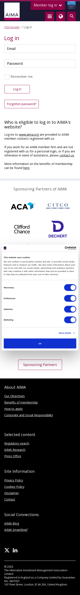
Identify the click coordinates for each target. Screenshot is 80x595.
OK (39, 343)
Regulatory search (16, 443)
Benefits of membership (21, 402)
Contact (9, 499)
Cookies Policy (14, 487)
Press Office (12, 456)
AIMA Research (14, 450)
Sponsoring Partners (40, 364)
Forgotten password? (21, 104)
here (26, 168)
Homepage (12, 27)
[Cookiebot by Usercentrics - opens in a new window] (57, 248)
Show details (65, 333)
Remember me (22, 76)
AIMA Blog (11, 523)
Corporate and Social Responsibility (28, 415)
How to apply (13, 409)
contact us (67, 155)
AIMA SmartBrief (16, 530)
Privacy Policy (13, 480)
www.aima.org (29, 134)
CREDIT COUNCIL (71, 5)
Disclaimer (11, 493)
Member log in (48, 5)
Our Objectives (14, 396)
